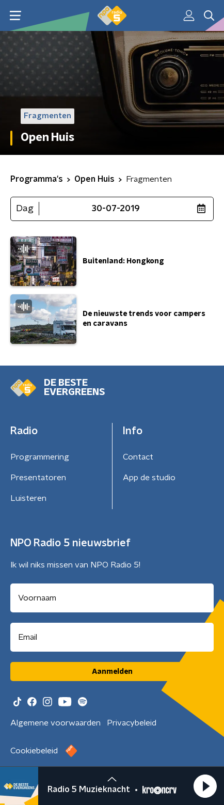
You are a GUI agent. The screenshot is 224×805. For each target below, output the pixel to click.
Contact (138, 457)
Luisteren (28, 498)
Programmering (39, 457)
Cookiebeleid (34, 751)
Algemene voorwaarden (55, 723)
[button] (204, 785)
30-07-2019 (116, 208)
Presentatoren (38, 477)
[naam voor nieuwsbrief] (112, 597)
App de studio (149, 477)
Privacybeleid (131, 723)
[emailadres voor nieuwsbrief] (112, 637)
